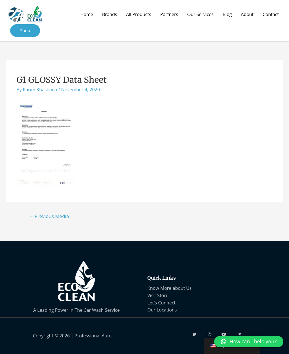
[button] (248, 341)
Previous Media (49, 216)
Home (86, 14)
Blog (227, 14)
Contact (271, 14)
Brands (109, 14)
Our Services (200, 14)
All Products (138, 14)
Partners (169, 14)
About (247, 14)
